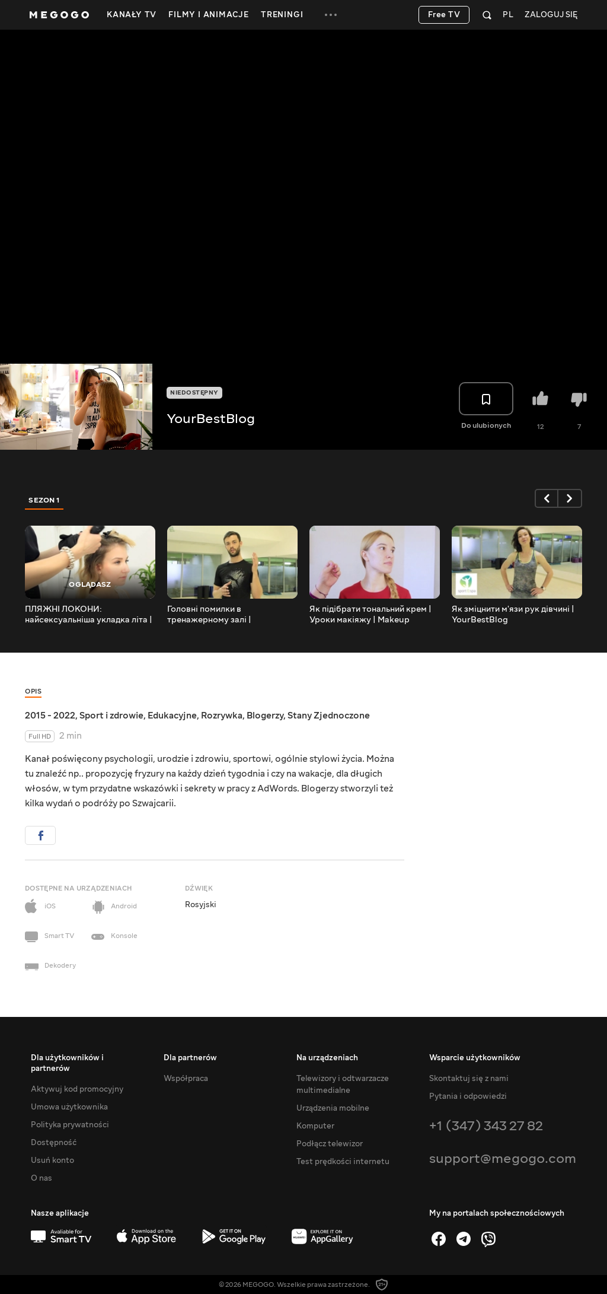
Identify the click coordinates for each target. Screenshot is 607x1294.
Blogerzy (265, 715)
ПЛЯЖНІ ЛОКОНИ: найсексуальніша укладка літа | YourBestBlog (88, 614)
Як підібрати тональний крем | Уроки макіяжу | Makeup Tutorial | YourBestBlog (370, 614)
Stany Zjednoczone (328, 715)
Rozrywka (221, 715)
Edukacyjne (172, 715)
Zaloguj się (551, 15)
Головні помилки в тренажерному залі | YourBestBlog (209, 614)
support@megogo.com (502, 1158)
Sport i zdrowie (111, 715)
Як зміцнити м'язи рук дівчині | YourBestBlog (513, 614)
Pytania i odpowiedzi (468, 1096)
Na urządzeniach (327, 1058)
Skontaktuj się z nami (469, 1078)
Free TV (444, 14)
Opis (33, 691)
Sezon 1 (44, 500)
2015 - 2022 (50, 715)
